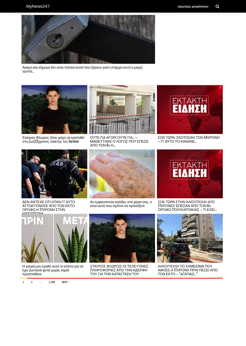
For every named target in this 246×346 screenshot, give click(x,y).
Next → (66, 282)
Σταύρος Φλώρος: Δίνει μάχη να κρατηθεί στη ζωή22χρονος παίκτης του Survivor (53, 139)
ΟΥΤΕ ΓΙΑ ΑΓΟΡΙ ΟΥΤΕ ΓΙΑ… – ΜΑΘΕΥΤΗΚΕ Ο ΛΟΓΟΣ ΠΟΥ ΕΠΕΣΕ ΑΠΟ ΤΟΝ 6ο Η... (119, 141)
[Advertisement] (190, 50)
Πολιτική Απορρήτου (193, 6)
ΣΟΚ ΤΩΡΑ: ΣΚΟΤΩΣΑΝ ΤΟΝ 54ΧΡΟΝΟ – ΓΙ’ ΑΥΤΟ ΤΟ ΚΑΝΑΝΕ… (189, 139)
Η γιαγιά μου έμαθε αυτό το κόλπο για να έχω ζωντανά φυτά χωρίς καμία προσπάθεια (53, 269)
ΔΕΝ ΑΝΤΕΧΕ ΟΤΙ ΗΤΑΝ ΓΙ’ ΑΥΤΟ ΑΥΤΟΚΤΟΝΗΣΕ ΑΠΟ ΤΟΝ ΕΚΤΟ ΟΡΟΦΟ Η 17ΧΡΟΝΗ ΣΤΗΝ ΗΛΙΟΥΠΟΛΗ (48, 207)
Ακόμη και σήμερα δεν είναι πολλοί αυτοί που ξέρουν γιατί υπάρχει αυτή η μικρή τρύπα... (82, 69)
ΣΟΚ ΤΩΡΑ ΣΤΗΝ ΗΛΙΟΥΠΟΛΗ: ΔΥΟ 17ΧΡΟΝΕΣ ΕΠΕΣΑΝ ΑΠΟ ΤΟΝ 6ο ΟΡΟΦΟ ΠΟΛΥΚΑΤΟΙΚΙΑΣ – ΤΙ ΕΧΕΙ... (187, 205)
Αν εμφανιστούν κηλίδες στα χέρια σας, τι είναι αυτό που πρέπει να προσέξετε (121, 203)
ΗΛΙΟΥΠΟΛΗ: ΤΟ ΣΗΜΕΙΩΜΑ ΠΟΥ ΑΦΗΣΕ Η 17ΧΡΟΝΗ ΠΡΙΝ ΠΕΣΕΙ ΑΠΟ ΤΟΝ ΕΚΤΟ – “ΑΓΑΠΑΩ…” (188, 269)
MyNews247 (38, 6)
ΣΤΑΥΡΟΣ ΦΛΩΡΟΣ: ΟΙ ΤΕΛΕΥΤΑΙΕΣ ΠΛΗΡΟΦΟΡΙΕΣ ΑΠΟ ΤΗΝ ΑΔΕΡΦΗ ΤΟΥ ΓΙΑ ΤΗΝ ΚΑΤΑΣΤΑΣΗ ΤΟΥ (119, 269)
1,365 (52, 282)
